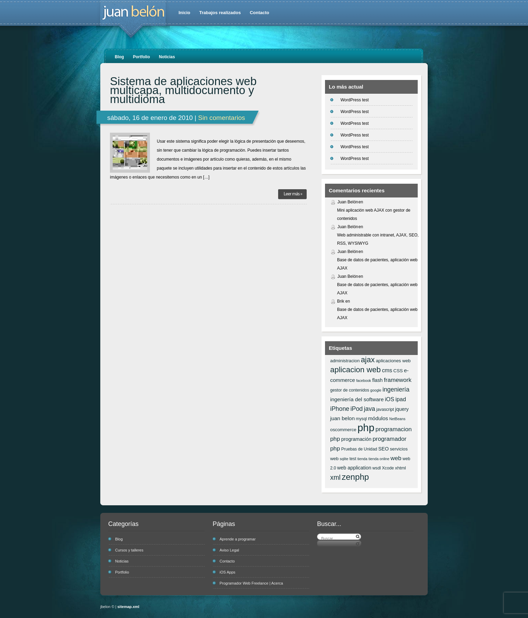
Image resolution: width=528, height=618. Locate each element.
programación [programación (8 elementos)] (356, 439)
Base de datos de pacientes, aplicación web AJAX (377, 264)
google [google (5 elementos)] (375, 390)
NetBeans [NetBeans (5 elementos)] (397, 419)
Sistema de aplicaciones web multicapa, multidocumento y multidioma (183, 90)
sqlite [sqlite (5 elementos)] (344, 459)
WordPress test (355, 100)
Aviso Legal (229, 550)
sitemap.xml (129, 607)
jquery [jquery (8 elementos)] (402, 409)
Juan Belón (347, 202)
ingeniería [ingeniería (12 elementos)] (396, 389)
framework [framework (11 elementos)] (398, 379)
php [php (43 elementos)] (365, 427)
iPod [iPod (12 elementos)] (357, 408)
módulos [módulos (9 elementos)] (378, 418)
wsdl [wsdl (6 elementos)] (377, 468)
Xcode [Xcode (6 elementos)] (388, 468)
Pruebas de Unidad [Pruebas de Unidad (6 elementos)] (359, 449)
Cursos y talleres (129, 550)
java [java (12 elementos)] (369, 408)
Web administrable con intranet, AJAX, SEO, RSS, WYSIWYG (378, 239)
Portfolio (141, 56)
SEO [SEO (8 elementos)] (383, 449)
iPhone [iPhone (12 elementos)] (339, 408)
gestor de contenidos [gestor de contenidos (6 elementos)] (349, 390)
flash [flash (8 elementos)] (377, 380)
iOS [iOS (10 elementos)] (389, 399)
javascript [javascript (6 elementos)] (385, 409)
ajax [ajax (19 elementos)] (368, 359)
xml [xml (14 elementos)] (335, 477)
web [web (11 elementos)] (395, 458)
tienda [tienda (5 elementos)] (362, 459)
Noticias (167, 56)
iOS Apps (227, 572)
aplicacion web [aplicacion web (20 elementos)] (355, 369)
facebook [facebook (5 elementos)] (363, 380)
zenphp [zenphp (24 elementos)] (355, 477)
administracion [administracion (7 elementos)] (345, 360)
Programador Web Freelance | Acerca (251, 583)
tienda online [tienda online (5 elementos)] (378, 459)
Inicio (184, 12)
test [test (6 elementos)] (352, 458)
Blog (119, 56)
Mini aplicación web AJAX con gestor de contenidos (373, 214)
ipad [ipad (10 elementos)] (400, 399)
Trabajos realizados (220, 12)
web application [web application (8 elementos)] (354, 467)
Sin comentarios (221, 117)
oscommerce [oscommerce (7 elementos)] (343, 429)
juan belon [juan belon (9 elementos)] (342, 418)
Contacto (259, 12)
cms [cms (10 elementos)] (387, 370)
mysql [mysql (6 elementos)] (361, 418)
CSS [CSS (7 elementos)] (398, 370)
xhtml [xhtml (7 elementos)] (400, 467)
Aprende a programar (238, 539)
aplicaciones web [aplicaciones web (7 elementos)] (393, 360)
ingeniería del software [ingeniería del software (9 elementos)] (357, 399)
